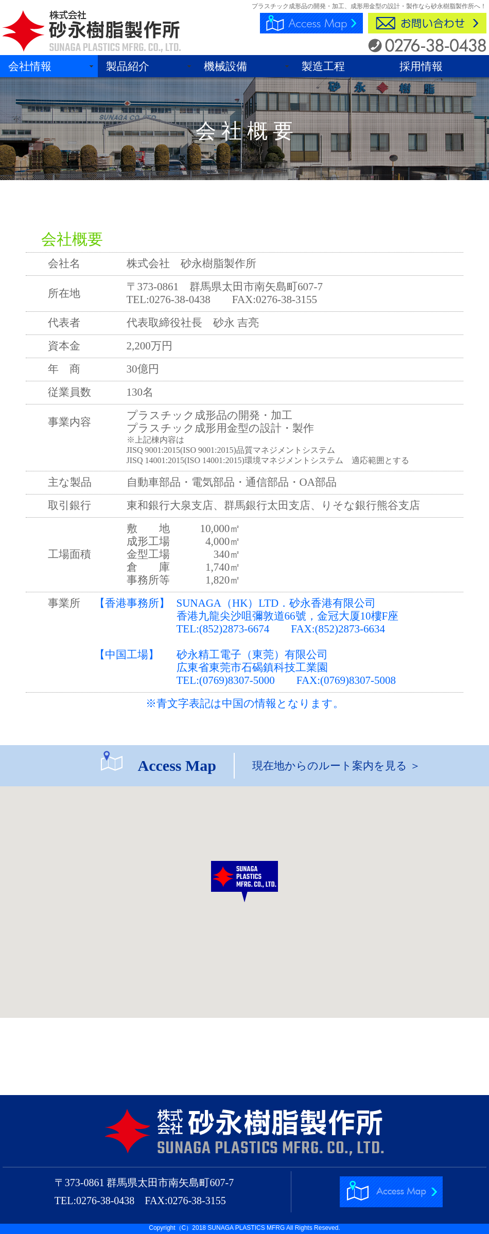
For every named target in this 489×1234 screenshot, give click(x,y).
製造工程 (323, 66)
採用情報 (421, 66)
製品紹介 (127, 66)
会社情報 (29, 66)
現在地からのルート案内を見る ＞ (336, 766)
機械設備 (225, 66)
